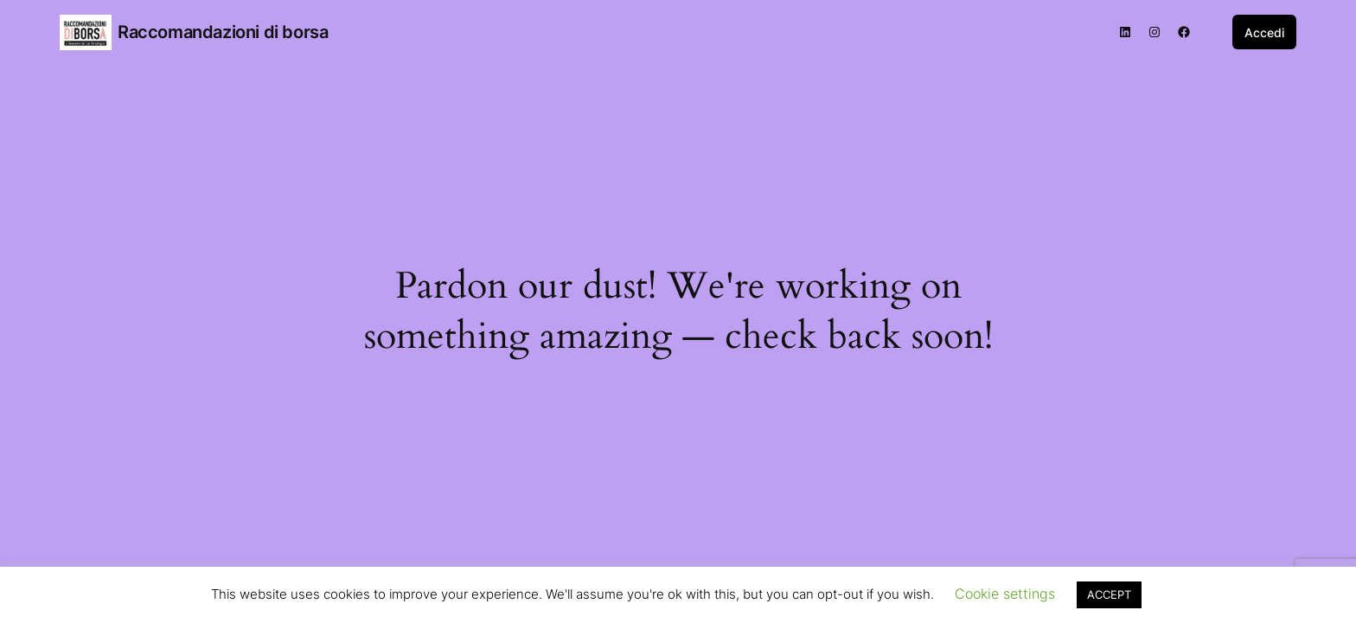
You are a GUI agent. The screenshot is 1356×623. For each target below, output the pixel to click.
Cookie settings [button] (1005, 593)
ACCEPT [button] (1109, 594)
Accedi (1264, 32)
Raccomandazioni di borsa (223, 32)
